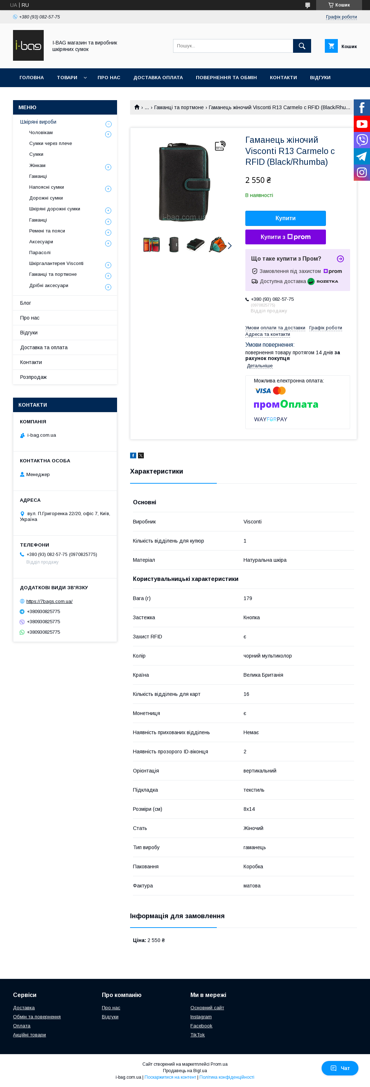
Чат (340, 1068)
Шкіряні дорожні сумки (54, 208)
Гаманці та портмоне (179, 107)
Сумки (36, 154)
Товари (67, 77)
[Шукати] (302, 46)
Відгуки (320, 77)
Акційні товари (29, 1034)
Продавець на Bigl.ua (185, 1070)
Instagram (201, 1016)
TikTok (197, 1034)
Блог (25, 303)
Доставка (24, 1007)
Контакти (283, 77)
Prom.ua (219, 1064)
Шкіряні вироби (38, 122)
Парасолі (40, 252)
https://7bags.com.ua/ (49, 601)
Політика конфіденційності (226, 1077)
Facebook (201, 1025)
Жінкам (37, 165)
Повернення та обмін (226, 77)
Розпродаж (33, 377)
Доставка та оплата (44, 347)
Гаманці (38, 176)
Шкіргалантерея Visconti (56, 263)
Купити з (285, 237)
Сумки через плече (50, 143)
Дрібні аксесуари (48, 285)
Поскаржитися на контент (170, 1077)
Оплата (21, 1025)
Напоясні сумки (46, 187)
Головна (32, 77)
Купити (286, 218)
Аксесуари (41, 241)
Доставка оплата (158, 77)
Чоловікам (41, 132)
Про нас (109, 77)
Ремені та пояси (47, 231)
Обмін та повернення (37, 1016)
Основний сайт (207, 1007)
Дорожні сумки (46, 198)
